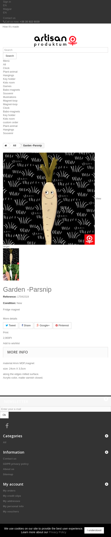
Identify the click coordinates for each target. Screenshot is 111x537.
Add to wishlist (11, 343)
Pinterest (62, 325)
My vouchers (11, 511)
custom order (10, 122)
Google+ (43, 325)
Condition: (9, 303)
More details (10, 318)
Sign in (7, 1)
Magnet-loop (10, 100)
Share (26, 325)
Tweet (11, 325)
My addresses (11, 501)
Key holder (9, 78)
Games (7, 86)
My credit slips (12, 495)
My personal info (13, 506)
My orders (9, 490)
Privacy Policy (57, 532)
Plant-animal (10, 71)
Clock (6, 68)
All (4, 64)
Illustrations (9, 97)
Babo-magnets (11, 89)
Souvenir (8, 93)
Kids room (9, 82)
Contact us (9, 18)
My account (13, 484)
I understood (94, 530)
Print (5, 332)
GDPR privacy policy (16, 463)
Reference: (9, 296)
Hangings (8, 75)
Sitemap (8, 474)
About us (8, 469)
